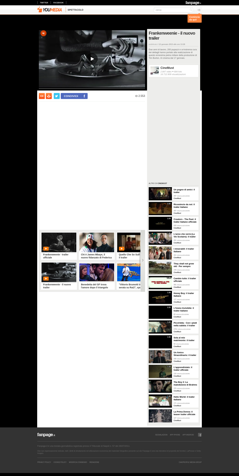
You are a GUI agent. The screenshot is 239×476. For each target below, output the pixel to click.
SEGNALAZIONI (161, 435)
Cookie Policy (59, 462)
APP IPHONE (175, 435)
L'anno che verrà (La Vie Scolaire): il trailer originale (185, 235)
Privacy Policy (44, 462)
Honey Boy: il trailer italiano (184, 294)
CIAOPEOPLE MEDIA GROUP (190, 462)
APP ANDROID (188, 435)
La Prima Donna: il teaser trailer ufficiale (184, 413)
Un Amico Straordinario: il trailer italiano (185, 354)
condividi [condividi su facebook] (71, 95)
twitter (44, 3)
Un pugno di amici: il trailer (184, 190)
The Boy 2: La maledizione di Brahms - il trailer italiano (185, 383)
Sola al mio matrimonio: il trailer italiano (184, 339)
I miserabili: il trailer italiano (184, 250)
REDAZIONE (94, 462)
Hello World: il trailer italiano (184, 398)
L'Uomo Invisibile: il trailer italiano (184, 309)
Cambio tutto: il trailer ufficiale (185, 279)
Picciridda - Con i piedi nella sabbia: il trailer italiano (185, 324)
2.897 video (166, 71)
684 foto (178, 71)
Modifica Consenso (78, 462)
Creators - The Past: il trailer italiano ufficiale (185, 220)
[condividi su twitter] (57, 96)
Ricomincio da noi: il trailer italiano (184, 205)
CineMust (167, 68)
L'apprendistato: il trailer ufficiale (183, 368)
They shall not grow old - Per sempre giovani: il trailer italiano (184, 265)
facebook (58, 3)
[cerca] (173, 9)
